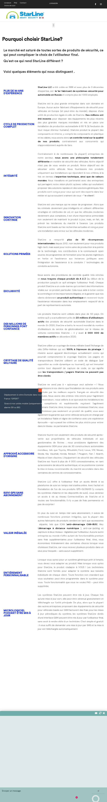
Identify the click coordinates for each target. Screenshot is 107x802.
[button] (53, 25)
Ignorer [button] (100, 797)
